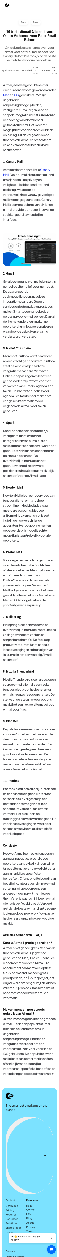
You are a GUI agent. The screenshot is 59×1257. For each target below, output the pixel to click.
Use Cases (12, 1219)
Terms (30, 1231)
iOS (16, 95)
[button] (50, 5)
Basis (35, 22)
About (30, 1222)
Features (11, 1214)
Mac (6, 95)
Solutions (11, 1223)
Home (9, 1232)
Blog (29, 1218)
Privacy (30, 1227)
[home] (7, 5)
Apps (23, 22)
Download (12, 1205)
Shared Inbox (13, 1227)
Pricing (10, 1210)
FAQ (28, 1214)
